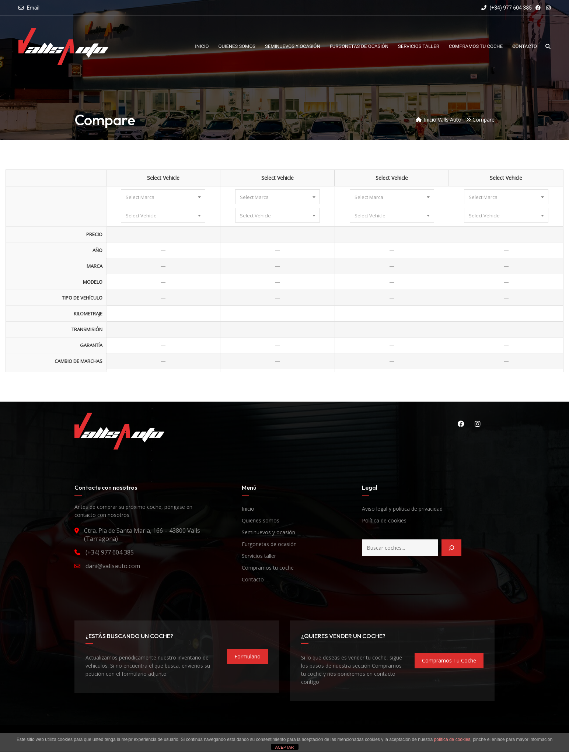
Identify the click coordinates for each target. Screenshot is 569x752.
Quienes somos (260, 520)
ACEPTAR (284, 747)
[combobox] (163, 196)
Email (33, 8)
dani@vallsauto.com (112, 566)
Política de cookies (384, 520)
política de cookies (452, 739)
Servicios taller (259, 555)
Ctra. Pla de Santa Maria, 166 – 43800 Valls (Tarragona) (142, 535)
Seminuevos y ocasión (268, 532)
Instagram (478, 424)
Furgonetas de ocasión (269, 544)
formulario (247, 656)
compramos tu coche (449, 660)
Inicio (248, 508)
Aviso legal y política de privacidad (402, 508)
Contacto (253, 579)
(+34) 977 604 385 (506, 8)
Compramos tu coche (268, 567)
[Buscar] (451, 547)
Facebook (461, 424)
